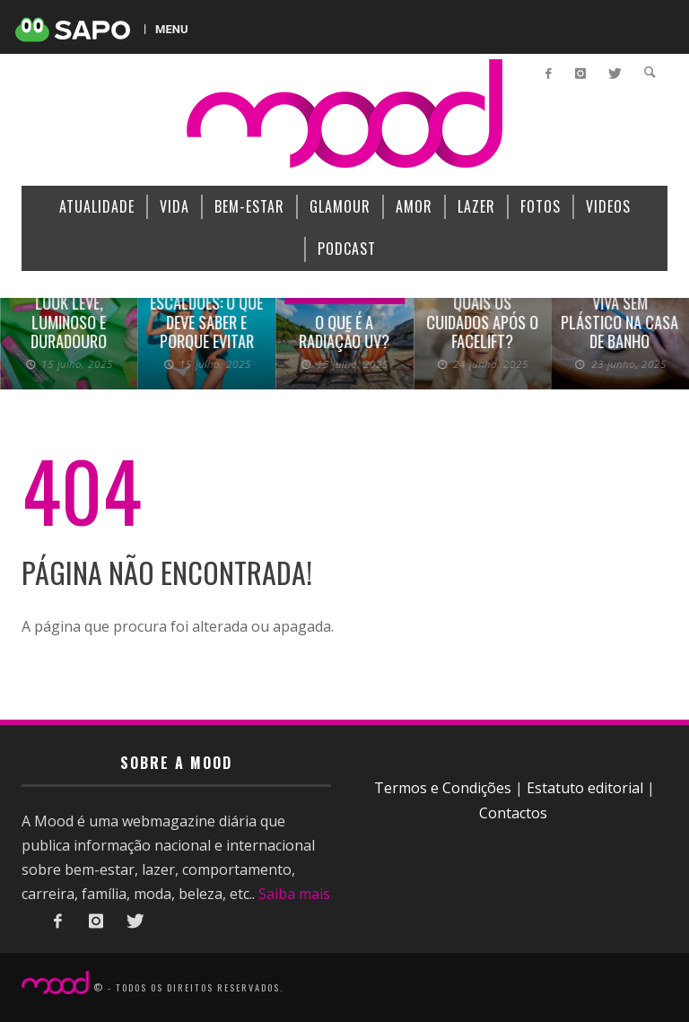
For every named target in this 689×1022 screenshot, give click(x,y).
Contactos (513, 813)
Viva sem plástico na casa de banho (620, 322)
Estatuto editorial (585, 788)
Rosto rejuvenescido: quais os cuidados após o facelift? (482, 302)
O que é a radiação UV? (344, 332)
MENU (171, 28)
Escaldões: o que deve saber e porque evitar (206, 322)
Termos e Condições (442, 788)
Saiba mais (294, 894)
